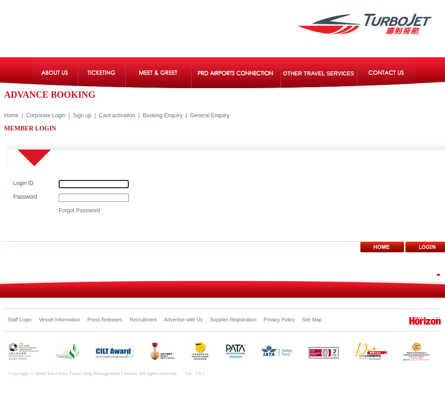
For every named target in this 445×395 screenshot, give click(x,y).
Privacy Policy (278, 319)
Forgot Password (79, 210)
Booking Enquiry (162, 115)
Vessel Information (59, 319)
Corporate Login (46, 115)
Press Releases (104, 319)
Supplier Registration (233, 319)
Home (11, 115)
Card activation (117, 115)
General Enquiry (210, 115)
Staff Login (19, 319)
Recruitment (143, 319)
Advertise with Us (183, 319)
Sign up (82, 115)
